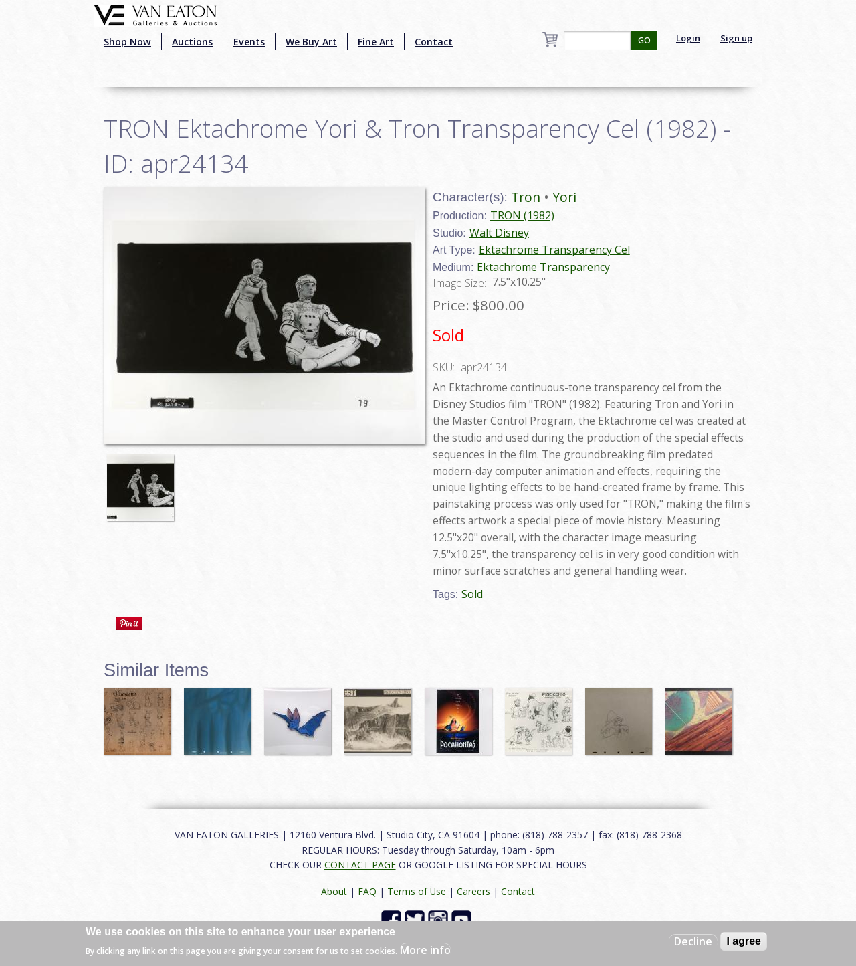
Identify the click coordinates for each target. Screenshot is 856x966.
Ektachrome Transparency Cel (554, 249)
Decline (693, 941)
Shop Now (127, 41)
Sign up (736, 38)
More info (425, 950)
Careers (473, 891)
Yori (564, 197)
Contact (434, 41)
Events (249, 41)
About (334, 891)
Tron (525, 197)
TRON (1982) (522, 215)
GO (644, 40)
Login (688, 38)
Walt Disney (499, 232)
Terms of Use (416, 891)
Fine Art (376, 41)
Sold (472, 594)
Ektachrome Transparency (543, 267)
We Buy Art (311, 41)
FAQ (367, 891)
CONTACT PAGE (360, 864)
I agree (743, 941)
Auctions (192, 41)
